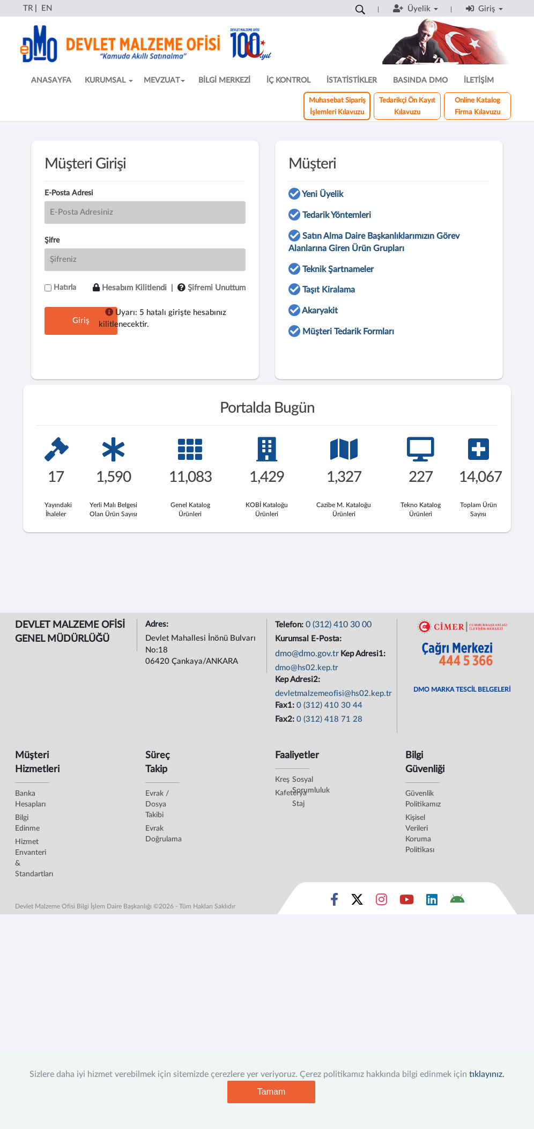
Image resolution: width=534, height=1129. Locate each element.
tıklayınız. (487, 1074)
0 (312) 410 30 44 (329, 705)
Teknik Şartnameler (338, 269)
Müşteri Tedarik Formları (348, 331)
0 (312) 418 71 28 (329, 719)
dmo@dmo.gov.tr (307, 653)
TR (28, 8)
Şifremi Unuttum (217, 288)
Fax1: (285, 705)
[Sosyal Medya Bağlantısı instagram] (381, 902)
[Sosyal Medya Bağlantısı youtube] (406, 902)
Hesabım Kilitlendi (134, 288)
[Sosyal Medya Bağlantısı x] (358, 902)
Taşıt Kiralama (328, 289)
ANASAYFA (51, 80)
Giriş (81, 321)
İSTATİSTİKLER (352, 80)
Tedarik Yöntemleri (336, 215)
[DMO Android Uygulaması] (457, 902)
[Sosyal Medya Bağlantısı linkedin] (431, 902)
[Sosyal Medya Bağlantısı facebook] (334, 902)
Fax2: (285, 719)
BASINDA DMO (420, 80)
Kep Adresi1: (364, 654)
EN (46, 8)
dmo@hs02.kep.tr (306, 668)
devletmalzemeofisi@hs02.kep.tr (333, 694)
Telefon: (290, 625)
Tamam (271, 1091)
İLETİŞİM (479, 80)
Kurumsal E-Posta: (309, 639)
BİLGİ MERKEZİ (224, 80)
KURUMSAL (109, 80)
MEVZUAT (164, 80)
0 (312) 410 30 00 (339, 624)
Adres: (157, 624)
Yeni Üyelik (322, 194)
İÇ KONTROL (288, 80)
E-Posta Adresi (68, 193)
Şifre (52, 240)
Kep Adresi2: (298, 680)
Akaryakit (320, 310)
